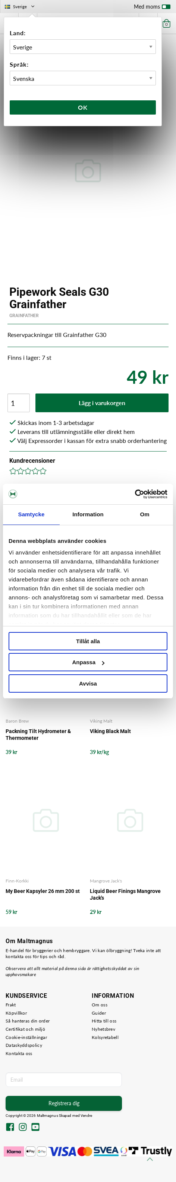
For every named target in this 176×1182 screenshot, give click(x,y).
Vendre (86, 1115)
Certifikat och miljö (25, 1029)
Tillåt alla (88, 641)
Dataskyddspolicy (24, 1045)
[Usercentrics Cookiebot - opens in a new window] (134, 494)
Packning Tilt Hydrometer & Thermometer (38, 734)
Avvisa (88, 683)
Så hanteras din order (28, 1021)
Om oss (99, 1005)
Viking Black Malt (110, 731)
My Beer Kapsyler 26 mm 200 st (43, 891)
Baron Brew (17, 721)
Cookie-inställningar (26, 1037)
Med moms (152, 8)
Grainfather (24, 315)
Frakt (11, 1005)
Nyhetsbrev (103, 1029)
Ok (83, 107)
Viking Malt (101, 721)
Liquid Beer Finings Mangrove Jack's (125, 894)
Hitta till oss (104, 1021)
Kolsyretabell (105, 1037)
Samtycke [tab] (31, 514)
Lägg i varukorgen (102, 402)
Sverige (20, 6)
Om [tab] (144, 514)
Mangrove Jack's (106, 881)
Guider (99, 1013)
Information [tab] (88, 514)
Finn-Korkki (17, 881)
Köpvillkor (16, 1013)
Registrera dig (63, 1103)
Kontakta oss (19, 1053)
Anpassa (88, 662)
